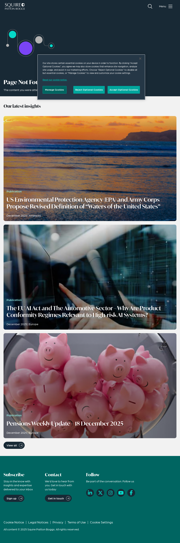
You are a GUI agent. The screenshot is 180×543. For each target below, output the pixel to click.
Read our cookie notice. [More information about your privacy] (55, 79)
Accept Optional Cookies (124, 89)
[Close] (140, 58)
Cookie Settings (101, 522)
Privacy (58, 522)
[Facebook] (131, 493)
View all (12, 445)
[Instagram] (110, 493)
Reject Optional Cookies (89, 89)
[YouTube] (121, 493)
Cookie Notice (14, 522)
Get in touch (56, 498)
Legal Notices (38, 522)
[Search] (150, 6)
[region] (91, 77)
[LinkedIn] (90, 493)
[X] (100, 493)
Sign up (12, 498)
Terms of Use (76, 522)
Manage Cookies (54, 89)
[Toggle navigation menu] (166, 6)
